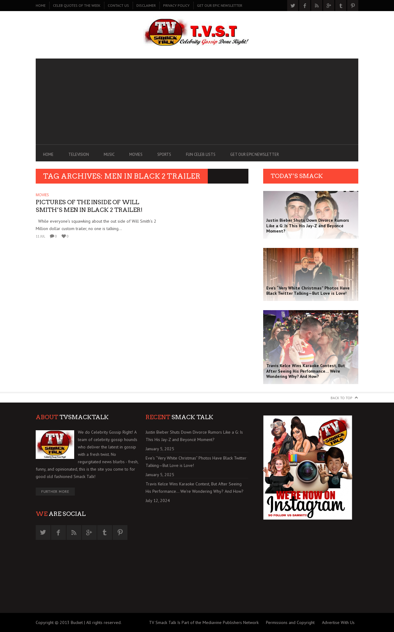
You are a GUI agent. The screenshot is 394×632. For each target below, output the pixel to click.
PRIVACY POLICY (176, 5)
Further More (55, 491)
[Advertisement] (197, 102)
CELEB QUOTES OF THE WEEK (76, 5)
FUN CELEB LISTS (200, 154)
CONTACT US (118, 5)
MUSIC (109, 154)
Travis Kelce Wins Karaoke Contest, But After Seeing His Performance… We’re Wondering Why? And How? (194, 487)
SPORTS (164, 154)
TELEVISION (78, 154)
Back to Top (341, 397)
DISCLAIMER (146, 5)
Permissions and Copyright (290, 622)
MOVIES (136, 154)
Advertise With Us (338, 622)
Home (41, 5)
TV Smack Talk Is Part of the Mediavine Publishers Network (204, 622)
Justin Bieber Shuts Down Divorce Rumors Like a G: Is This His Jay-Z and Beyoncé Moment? (194, 435)
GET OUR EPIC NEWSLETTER (219, 5)
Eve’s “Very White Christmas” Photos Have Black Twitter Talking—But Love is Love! (196, 461)
